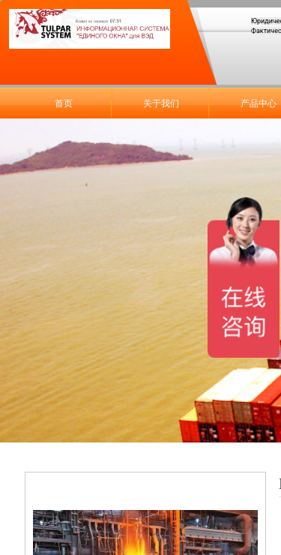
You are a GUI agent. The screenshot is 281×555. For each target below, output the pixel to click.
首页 (64, 103)
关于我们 (161, 103)
